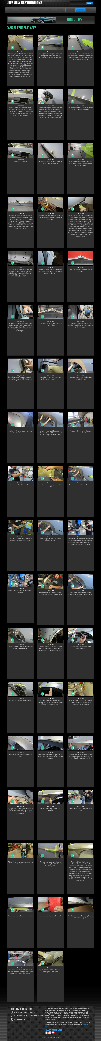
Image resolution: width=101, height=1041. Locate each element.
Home (11, 10)
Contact (60, 10)
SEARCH (89, 3)
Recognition (70, 10)
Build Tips (80, 10)
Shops (21, 10)
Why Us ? (40, 10)
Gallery (30, 10)
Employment (90, 10)
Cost (50, 10)
